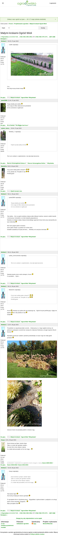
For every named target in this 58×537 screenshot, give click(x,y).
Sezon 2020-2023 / (47, 463)
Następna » (4, 38)
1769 (39, 37)
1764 (24, 37)
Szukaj (43, 28)
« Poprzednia (4, 37)
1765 (27, 37)
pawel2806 (4, 100)
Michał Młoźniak (47, 523)
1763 (21, 37)
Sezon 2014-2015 (23, 465)
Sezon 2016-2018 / (12, 465)
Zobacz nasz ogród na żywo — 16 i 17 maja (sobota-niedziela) (26, 19)
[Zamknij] (55, 19)
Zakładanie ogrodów (23, 523)
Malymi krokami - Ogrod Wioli (20, 97)
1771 (46, 37)
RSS (34, 524)
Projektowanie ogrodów (21, 23)
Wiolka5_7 (4, 41)
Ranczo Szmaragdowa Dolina (37, 163)
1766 (30, 37)
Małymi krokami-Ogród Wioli (38, 23)
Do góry (3, 97)
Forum (11, 23)
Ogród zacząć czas (16, 191)
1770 (43, 37)
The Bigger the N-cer (21, 125)
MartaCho (4, 166)
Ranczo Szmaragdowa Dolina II (16, 163)
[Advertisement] (29, 12)
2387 (50, 37)
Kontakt (3, 527)
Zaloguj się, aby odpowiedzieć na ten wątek (29, 518)
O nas (3, 523)
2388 (53, 37)
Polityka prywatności (7, 525)
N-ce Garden (11, 125)
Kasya (3, 440)
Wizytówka (50, 163)
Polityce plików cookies (37, 534)
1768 (36, 37)
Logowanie (53, 3)
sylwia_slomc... (5, 128)
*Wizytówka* (32, 97)
